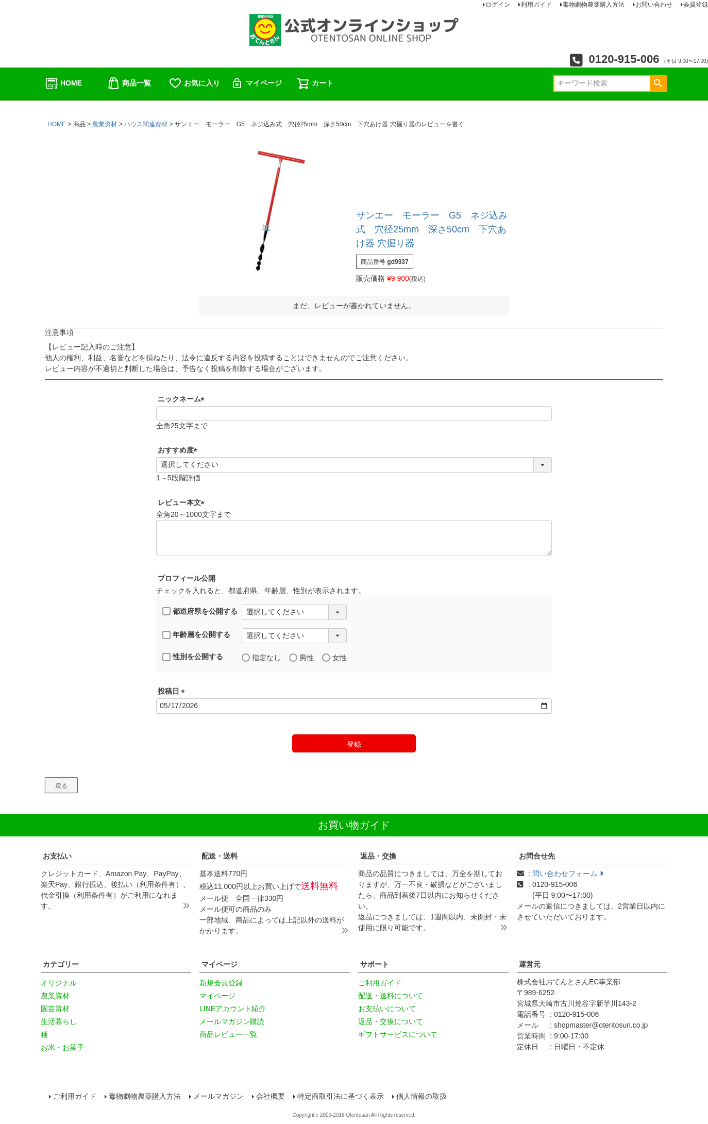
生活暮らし (59, 1021)
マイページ (256, 83)
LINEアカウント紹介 (232, 1008)
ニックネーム (183, 399)
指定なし (261, 657)
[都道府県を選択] (294, 612)
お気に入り (194, 83)
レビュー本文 (183, 502)
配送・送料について (390, 996)
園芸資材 (55, 1008)
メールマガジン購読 (231, 1021)
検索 (658, 83)
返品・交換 (378, 856)
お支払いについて (387, 1008)
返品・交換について (390, 1021)
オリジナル (59, 983)
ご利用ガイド (379, 983)
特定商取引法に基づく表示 (340, 1096)
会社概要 (270, 1096)
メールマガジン (218, 1096)
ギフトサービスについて (397, 1034)
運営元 (530, 964)
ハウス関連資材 (145, 124)
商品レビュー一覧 (228, 1034)
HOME (63, 83)
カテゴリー (61, 964)
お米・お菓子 (62, 1047)
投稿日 (173, 691)
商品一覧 (129, 83)
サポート (374, 964)
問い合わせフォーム (567, 873)
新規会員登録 (221, 983)
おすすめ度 (179, 450)
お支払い (57, 856)
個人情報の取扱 (421, 1096)
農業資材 (104, 124)
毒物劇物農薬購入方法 (145, 1096)
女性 (334, 657)
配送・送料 (219, 856)
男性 (301, 657)
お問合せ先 (537, 856)
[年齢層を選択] (294, 636)
